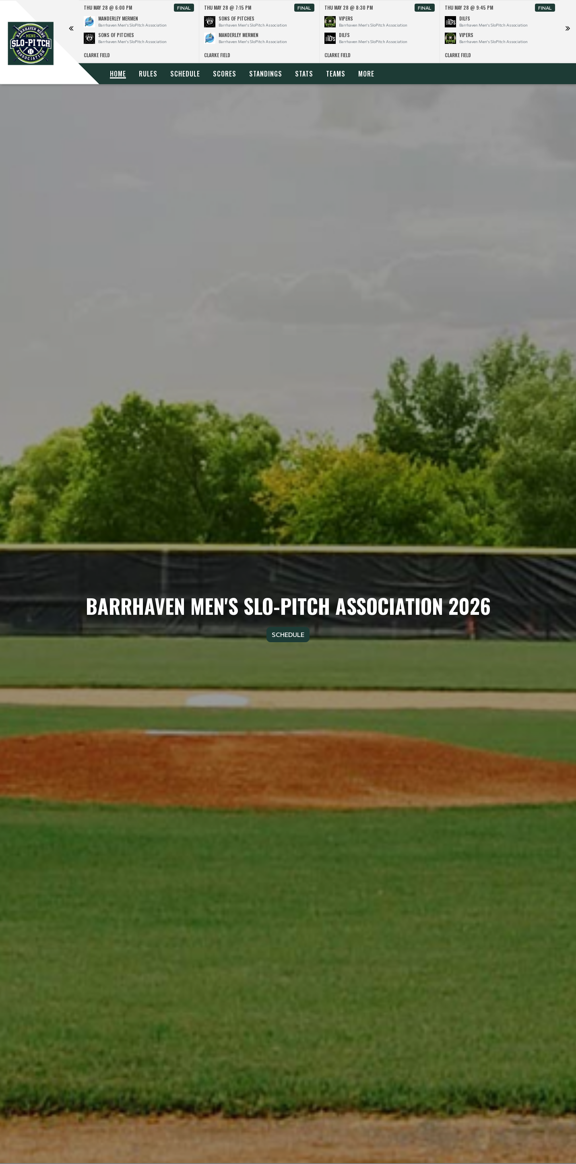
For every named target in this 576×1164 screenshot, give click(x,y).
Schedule (185, 74)
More (366, 74)
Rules (148, 74)
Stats (304, 74)
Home (118, 74)
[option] (139, 31)
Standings (265, 74)
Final (184, 7)
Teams (335, 74)
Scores (224, 74)
